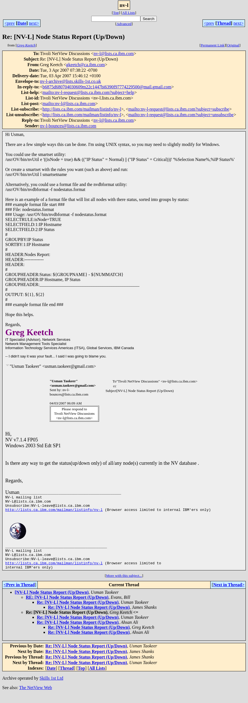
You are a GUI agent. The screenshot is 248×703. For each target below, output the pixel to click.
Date (21, 23)
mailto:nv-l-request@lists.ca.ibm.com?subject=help (88, 92)
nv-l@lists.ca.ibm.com (113, 53)
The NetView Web (35, 696)
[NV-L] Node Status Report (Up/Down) (51, 600)
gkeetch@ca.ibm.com (85, 64)
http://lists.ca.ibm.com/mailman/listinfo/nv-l (81, 109)
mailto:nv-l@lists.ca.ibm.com (68, 103)
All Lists (128, 13)
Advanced (124, 24)
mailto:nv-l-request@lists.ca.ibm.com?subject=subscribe (178, 109)
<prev (9, 23)
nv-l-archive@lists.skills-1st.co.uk (70, 81)
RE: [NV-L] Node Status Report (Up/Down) (67, 605)
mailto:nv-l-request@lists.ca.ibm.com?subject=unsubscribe (181, 114)
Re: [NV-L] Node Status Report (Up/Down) (77, 610)
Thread (224, 23)
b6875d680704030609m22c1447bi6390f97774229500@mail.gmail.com (106, 87)
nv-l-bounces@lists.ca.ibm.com (68, 125)
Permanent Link (213, 45)
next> (34, 23)
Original (233, 45)
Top (116, 13)
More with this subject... (124, 584)
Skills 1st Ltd (51, 686)
